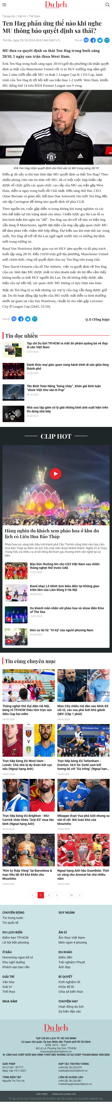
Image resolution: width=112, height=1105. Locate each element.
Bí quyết (65, 979)
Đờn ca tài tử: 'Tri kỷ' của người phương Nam (61, 630)
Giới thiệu (42, 1097)
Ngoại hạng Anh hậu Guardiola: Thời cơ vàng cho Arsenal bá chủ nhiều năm (83, 875)
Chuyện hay (68, 1004)
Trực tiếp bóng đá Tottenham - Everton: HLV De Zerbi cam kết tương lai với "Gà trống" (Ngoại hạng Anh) (83, 765)
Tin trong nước (12, 919)
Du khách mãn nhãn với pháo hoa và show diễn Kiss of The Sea (67, 610)
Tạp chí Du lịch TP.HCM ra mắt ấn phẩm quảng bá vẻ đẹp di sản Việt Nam (67, 345)
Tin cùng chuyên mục (30, 661)
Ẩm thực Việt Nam (71, 939)
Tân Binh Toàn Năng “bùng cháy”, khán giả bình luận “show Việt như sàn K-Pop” (64, 388)
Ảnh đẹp (64, 969)
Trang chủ (8, 16)
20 (71, 895)
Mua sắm (9, 1004)
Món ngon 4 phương (72, 944)
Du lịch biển (12, 933)
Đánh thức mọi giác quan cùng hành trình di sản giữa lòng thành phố (68, 367)
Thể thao (34, 16)
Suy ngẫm (66, 913)
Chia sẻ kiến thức (70, 994)
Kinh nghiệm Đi (69, 984)
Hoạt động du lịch (71, 1010)
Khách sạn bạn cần (15, 969)
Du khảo (65, 954)
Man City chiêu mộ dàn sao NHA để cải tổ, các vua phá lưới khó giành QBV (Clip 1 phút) (82, 710)
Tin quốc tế (10, 924)
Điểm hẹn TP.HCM (15, 939)
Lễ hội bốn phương (15, 944)
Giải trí (22, 16)
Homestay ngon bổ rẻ (17, 959)
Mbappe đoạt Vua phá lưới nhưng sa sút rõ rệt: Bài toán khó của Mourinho (83, 820)
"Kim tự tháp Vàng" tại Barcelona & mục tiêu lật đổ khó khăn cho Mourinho (27, 875)
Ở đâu (7, 954)
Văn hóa (8, 984)
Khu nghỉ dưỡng (13, 964)
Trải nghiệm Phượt (71, 964)
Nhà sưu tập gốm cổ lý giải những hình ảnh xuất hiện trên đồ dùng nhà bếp (67, 409)
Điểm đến (65, 959)
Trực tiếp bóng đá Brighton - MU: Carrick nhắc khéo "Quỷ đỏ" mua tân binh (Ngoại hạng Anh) (28, 820)
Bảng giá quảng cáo (64, 1097)
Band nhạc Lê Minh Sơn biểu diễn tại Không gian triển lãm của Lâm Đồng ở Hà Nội (64, 588)
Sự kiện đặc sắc (69, 1015)
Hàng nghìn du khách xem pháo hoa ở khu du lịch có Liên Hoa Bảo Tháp (52, 533)
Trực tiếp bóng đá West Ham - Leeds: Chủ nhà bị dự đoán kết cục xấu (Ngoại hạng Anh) (27, 765)
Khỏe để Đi (66, 989)
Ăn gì (62, 933)
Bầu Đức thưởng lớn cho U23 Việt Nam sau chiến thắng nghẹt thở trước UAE (65, 566)
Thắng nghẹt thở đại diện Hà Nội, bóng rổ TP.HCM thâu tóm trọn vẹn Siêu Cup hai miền (27, 710)
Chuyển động (13, 913)
